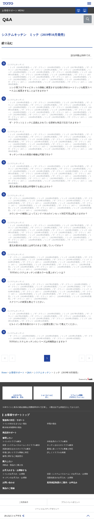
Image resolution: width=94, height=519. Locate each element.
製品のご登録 (8, 488)
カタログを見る (78, 10)
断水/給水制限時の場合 (12, 427)
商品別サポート (9, 432)
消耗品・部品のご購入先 (12, 465)
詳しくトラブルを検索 (56, 452)
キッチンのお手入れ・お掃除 (14, 478)
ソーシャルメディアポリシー (47, 509)
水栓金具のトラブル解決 (57, 441)
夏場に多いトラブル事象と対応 (60, 449)
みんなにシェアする (12, 516)
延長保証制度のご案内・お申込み (62, 482)
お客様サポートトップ (17, 415)
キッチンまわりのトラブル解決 (60, 445)
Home (4, 372)
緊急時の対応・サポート (13, 420)
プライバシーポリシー (70, 502)
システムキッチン (42, 372)
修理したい (7, 438)
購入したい (7, 461)
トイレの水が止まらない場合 (14, 424)
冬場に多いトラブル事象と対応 (15, 452)
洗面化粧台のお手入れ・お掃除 (60, 478)
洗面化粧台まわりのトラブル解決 (16, 449)
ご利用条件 (23, 502)
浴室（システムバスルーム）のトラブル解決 (21, 445)
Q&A (29, 372)
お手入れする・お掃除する (14, 470)
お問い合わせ (8, 482)
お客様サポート (16, 372)
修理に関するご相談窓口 (12, 456)
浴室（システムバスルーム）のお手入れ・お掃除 (67, 474)
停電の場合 (51, 424)
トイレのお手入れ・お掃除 (13, 474)
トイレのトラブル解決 (11, 441)
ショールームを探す (85, 10)
